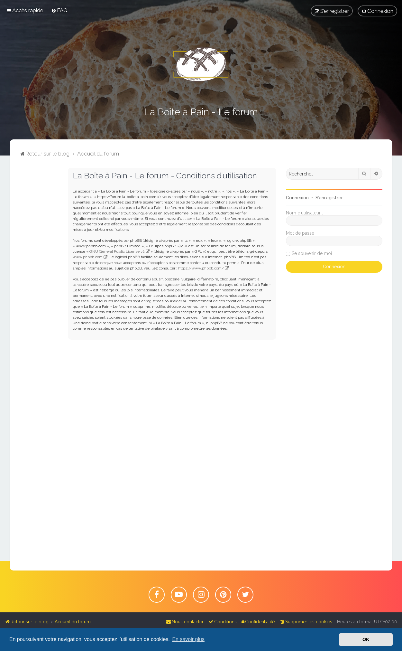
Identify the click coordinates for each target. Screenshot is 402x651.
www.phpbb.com (88, 257)
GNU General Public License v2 (117, 251)
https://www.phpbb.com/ (201, 268)
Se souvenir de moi (312, 253)
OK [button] (366, 639)
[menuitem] (59, 10)
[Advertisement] (39, 264)
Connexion (297, 197)
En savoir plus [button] (188, 639)
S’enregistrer (329, 197)
